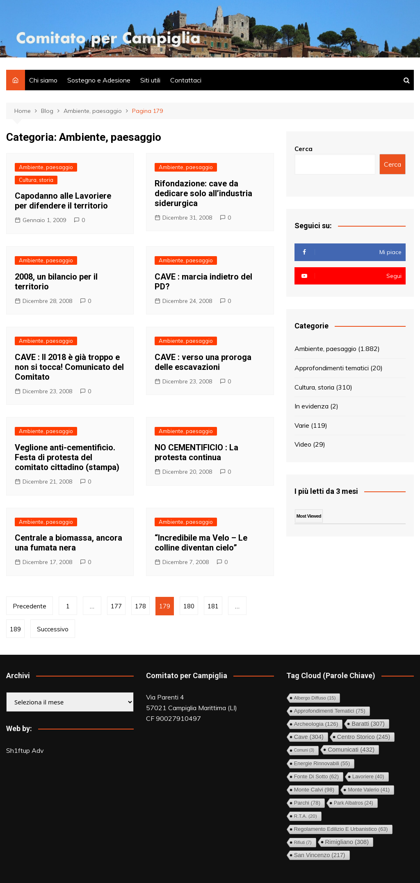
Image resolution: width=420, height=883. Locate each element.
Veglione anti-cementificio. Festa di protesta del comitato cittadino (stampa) (67, 457)
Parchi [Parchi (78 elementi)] (307, 803)
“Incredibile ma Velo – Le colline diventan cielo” (201, 543)
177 (116, 606)
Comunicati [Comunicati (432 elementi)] (351, 749)
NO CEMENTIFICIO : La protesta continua (196, 452)
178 (140, 606)
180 (188, 606)
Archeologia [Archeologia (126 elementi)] (316, 724)
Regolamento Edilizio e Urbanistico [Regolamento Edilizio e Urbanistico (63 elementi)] (341, 829)
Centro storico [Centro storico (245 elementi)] (363, 737)
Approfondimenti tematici (331, 368)
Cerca (303, 149)
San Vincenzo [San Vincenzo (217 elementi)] (319, 855)
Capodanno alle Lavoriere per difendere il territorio (63, 201)
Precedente (29, 606)
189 (15, 629)
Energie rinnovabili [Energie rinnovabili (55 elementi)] (322, 763)
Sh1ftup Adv (25, 750)
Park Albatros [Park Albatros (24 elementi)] (353, 803)
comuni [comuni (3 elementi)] (304, 750)
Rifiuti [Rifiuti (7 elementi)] (303, 842)
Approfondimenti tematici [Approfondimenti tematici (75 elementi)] (329, 711)
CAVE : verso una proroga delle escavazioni (203, 362)
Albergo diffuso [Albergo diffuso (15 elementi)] (315, 697)
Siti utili (150, 80)
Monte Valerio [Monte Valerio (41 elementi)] (369, 790)
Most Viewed (309, 516)
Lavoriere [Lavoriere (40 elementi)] (368, 777)
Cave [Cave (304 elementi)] (309, 737)
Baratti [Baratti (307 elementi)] (368, 723)
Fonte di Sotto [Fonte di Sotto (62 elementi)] (316, 776)
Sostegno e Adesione (98, 80)
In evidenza (311, 406)
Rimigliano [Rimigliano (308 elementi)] (347, 842)
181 (213, 606)
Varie (301, 425)
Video (302, 444)
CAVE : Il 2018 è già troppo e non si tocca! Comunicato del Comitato (69, 367)
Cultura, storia (36, 180)
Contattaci (185, 80)
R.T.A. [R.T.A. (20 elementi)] (305, 816)
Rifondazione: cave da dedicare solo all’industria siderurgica (203, 193)
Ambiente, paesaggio (46, 167)
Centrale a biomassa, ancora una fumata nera (68, 543)
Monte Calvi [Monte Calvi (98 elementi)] (314, 790)
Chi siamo (43, 80)
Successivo (52, 629)
